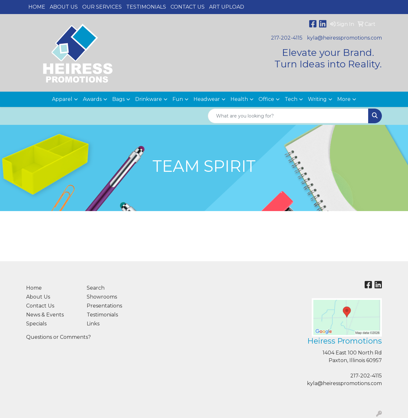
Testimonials (146, 7)
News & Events (45, 315)
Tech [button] (291, 99)
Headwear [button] (206, 99)
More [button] (344, 99)
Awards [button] (92, 99)
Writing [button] (317, 99)
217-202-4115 (286, 38)
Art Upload (226, 7)
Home (36, 7)
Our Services (102, 7)
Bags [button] (118, 99)
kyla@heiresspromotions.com (344, 38)
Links (93, 324)
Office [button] (266, 99)
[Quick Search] (288, 116)
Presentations (104, 306)
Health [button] (239, 99)
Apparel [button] (62, 99)
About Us (64, 7)
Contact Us (188, 7)
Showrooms (102, 297)
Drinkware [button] (148, 99)
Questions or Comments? (58, 337)
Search (96, 288)
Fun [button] (177, 99)
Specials (36, 324)
